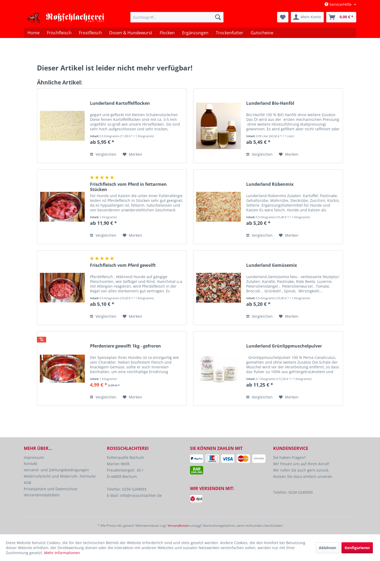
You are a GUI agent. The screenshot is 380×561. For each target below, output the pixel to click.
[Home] (33, 33)
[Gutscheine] (262, 33)
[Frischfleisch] (59, 33)
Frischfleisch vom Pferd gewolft (123, 265)
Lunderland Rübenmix (269, 184)
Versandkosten (178, 525)
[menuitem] (177, 17)
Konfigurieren (357, 547)
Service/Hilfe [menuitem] (339, 4)
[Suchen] (218, 17)
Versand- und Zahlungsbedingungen (56, 469)
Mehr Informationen (62, 552)
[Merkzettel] (282, 17)
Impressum (34, 457)
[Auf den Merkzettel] (132, 154)
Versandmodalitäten (42, 494)
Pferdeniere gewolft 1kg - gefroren (125, 346)
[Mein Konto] (307, 17)
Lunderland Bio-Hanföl (270, 103)
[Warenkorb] (341, 17)
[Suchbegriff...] (177, 17)
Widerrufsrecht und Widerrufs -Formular (60, 476)
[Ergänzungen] (195, 33)
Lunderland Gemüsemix (271, 265)
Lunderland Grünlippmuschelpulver (284, 346)
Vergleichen (103, 154)
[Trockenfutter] (229, 33)
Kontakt (30, 463)
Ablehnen (327, 547)
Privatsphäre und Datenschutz (51, 488)
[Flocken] (167, 33)
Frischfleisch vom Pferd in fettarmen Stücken (128, 187)
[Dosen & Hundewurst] (131, 33)
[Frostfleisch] (90, 33)
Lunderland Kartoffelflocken (120, 103)
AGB (27, 482)
